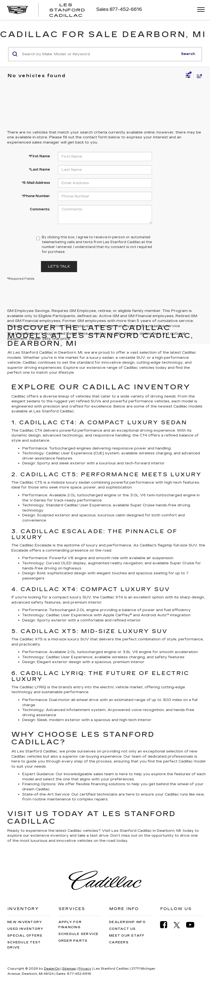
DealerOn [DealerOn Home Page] (52, 968)
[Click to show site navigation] (199, 10)
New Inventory (24, 922)
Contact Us (122, 929)
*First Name (39, 156)
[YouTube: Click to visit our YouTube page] (193, 925)
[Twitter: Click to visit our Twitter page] (179, 925)
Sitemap (69, 968)
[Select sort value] (198, 76)
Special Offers (25, 935)
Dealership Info (127, 922)
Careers (119, 942)
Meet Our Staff (127, 935)
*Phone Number (36, 196)
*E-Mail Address (36, 183)
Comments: (40, 209)
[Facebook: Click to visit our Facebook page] (166, 925)
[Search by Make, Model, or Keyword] (99, 54)
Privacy (84, 968)
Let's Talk (59, 266)
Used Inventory (25, 929)
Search (188, 54)
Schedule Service (78, 934)
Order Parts (73, 941)
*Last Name (39, 169)
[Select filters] (188, 76)
